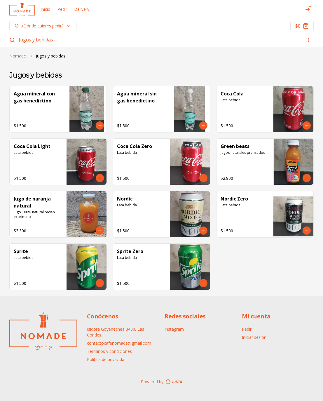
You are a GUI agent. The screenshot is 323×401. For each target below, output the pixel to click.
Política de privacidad (107, 359)
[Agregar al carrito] (100, 125)
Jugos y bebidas (36, 39)
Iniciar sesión (254, 337)
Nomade (17, 56)
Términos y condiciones (109, 351)
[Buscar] (12, 40)
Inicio (45, 9)
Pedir (62, 9)
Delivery (81, 9)
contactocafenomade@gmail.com (119, 343)
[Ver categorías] (308, 40)
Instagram (174, 329)
